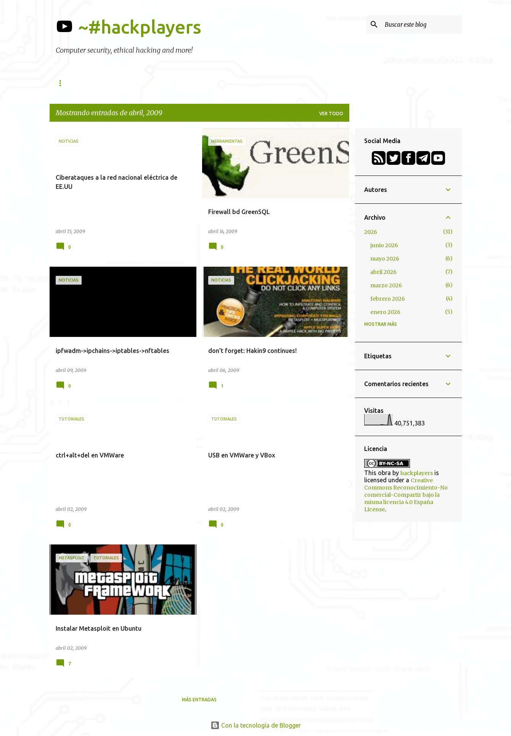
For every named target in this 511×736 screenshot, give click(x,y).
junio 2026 (384, 245)
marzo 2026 (386, 285)
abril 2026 (383, 272)
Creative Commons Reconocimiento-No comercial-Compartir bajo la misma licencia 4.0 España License (406, 495)
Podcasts (266, 83)
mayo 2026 (384, 258)
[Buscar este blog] (422, 24)
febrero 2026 (387, 298)
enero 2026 (385, 312)
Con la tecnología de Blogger (256, 725)
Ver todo (331, 113)
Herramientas (74, 83)
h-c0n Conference (133, 83)
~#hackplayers (139, 26)
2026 (370, 232)
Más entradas (199, 699)
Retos (304, 83)
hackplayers (416, 473)
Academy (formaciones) (205, 83)
